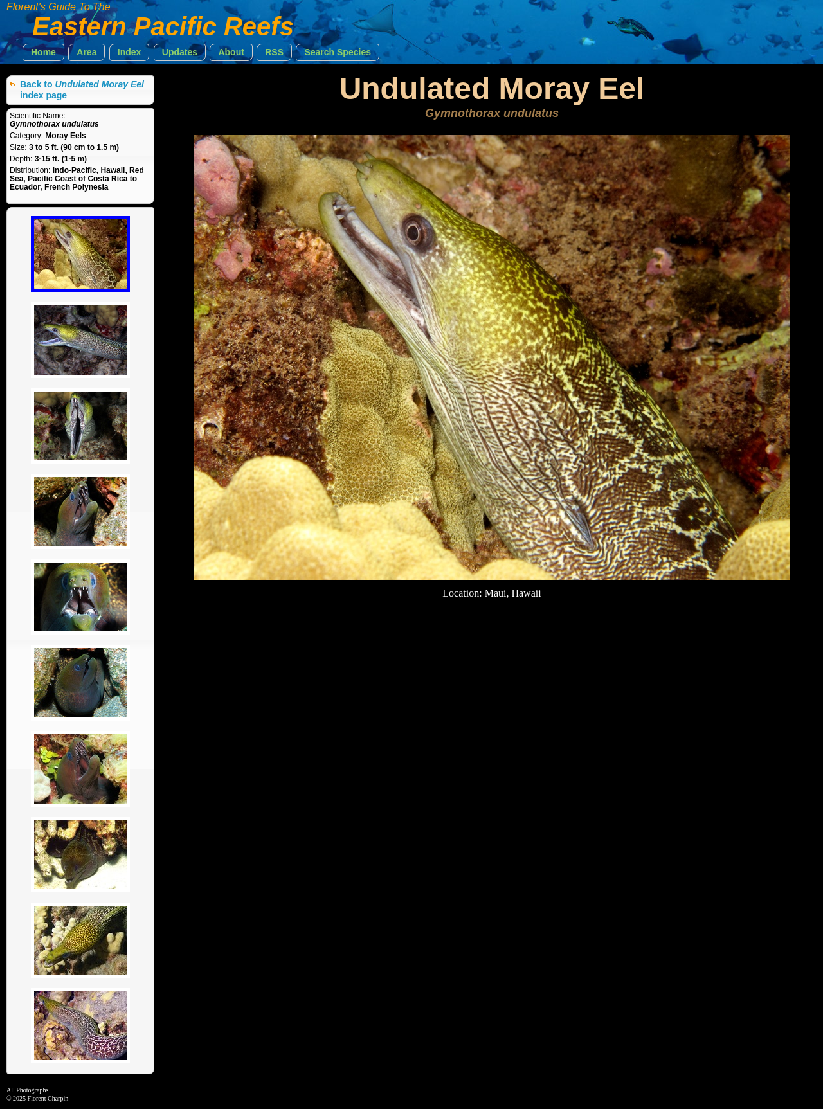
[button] (43, 52)
